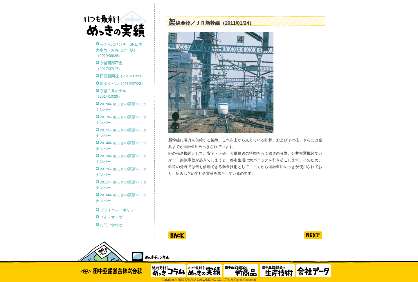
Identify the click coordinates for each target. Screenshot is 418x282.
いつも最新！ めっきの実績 (204, 270)
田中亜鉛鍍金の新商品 (241, 270)
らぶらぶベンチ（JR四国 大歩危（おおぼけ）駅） (121, 50)
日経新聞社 (122, 76)
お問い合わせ (111, 225)
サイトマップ (111, 217)
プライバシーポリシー (119, 210)
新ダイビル (122, 83)
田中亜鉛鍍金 (113, 270)
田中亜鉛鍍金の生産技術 (277, 270)
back (177, 235)
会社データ (313, 270)
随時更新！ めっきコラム (168, 270)
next (313, 235)
